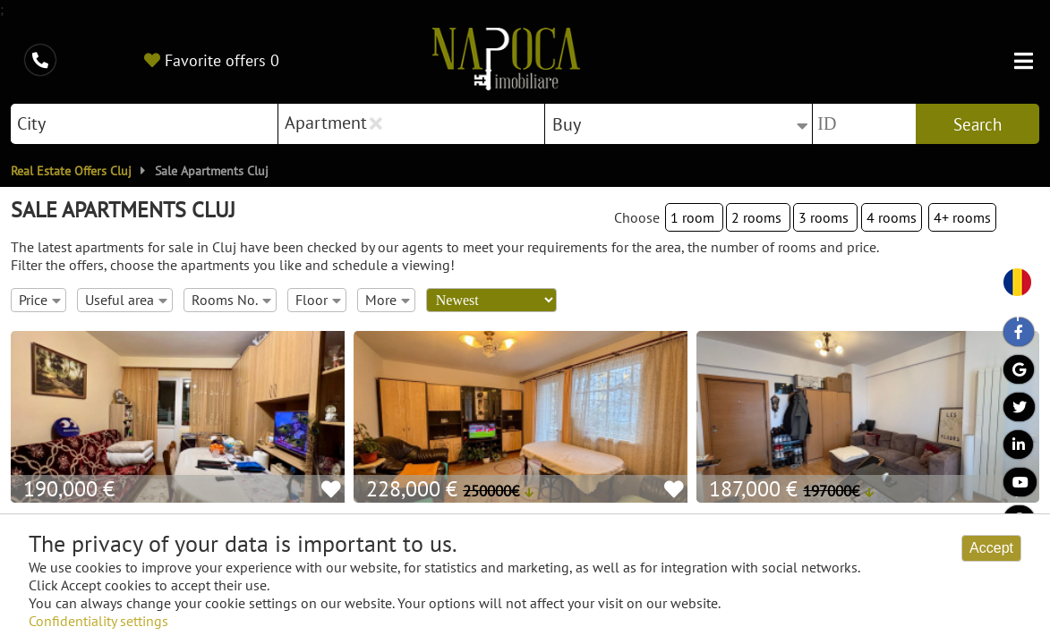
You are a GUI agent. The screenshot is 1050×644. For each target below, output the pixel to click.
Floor (318, 300)
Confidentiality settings (98, 621)
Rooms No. (231, 300)
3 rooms (825, 217)
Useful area (126, 300)
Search (977, 124)
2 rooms (758, 217)
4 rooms (891, 217)
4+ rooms (962, 217)
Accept (991, 547)
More (387, 300)
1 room (694, 217)
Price (40, 300)
